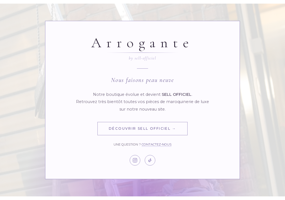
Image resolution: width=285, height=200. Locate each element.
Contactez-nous (156, 144)
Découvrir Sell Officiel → (142, 128)
